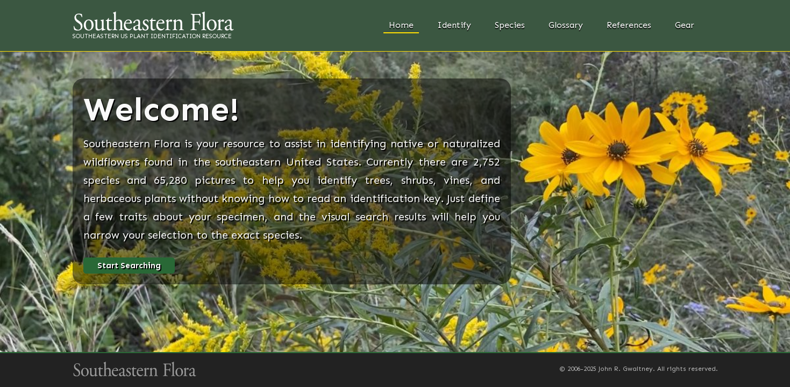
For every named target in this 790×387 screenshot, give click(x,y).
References (629, 25)
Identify (454, 25)
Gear (684, 25)
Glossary (566, 25)
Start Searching (129, 265)
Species (510, 25)
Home (401, 25)
